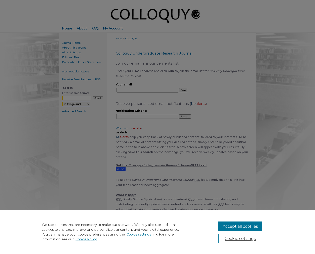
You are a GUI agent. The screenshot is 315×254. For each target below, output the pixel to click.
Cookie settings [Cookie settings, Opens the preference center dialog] (240, 238)
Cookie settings (139, 234)
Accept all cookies (240, 226)
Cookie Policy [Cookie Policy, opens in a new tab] (86, 239)
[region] (157, 232)
